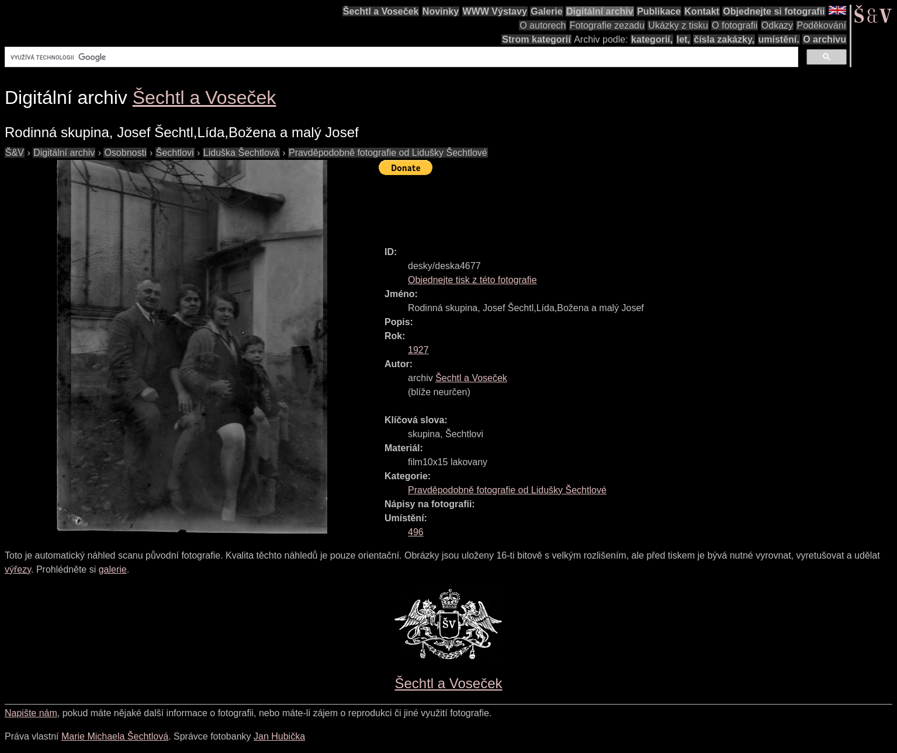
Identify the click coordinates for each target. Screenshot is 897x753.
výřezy (18, 569)
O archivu (824, 39)
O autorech (543, 25)
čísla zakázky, (724, 39)
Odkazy (777, 25)
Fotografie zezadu (607, 25)
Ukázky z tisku (678, 25)
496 (416, 532)
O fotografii (734, 25)
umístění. (779, 39)
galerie (113, 569)
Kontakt (701, 11)
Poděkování (821, 25)
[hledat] (400, 57)
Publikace (659, 11)
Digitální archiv (599, 11)
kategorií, (652, 39)
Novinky (440, 11)
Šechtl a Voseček (381, 11)
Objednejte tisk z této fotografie (472, 280)
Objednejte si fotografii (774, 11)
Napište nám (31, 713)
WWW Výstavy (495, 11)
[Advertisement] (591, 205)
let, (683, 39)
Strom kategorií (536, 39)
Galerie (546, 11)
